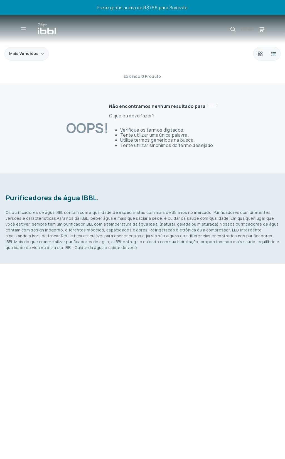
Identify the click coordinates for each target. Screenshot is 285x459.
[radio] (260, 54)
